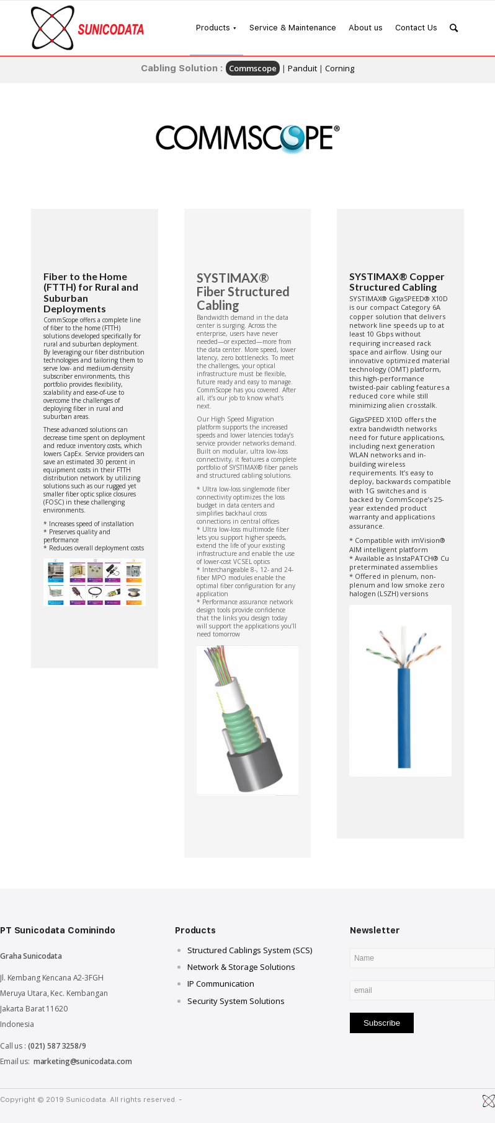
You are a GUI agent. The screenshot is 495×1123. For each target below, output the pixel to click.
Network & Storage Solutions (241, 966)
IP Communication (220, 983)
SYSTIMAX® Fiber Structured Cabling (243, 291)
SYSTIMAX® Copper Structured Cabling (397, 281)
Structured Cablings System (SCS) (249, 950)
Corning (339, 68)
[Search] (454, 28)
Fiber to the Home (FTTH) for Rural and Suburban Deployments (90, 292)
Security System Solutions (236, 1000)
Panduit (302, 68)
